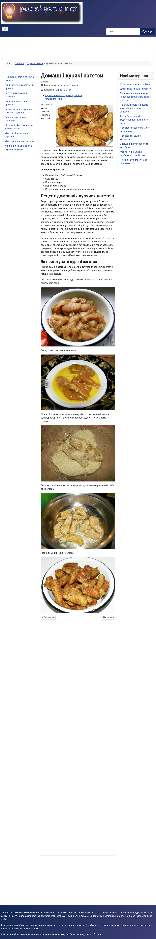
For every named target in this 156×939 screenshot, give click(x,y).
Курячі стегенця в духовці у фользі (63, 95)
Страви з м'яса (63, 89)
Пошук (147, 31)
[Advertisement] (57, 47)
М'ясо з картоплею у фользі (19, 141)
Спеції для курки (54, 99)
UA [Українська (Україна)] (4, 28)
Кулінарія (74, 85)
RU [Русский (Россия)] (13, 28)
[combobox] (123, 31)
